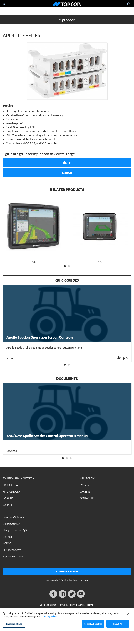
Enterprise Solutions (13, 517)
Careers (85, 491)
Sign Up (67, 172)
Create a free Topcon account (74, 580)
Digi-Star (7, 536)
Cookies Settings (48, 605)
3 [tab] (71, 458)
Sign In (67, 162)
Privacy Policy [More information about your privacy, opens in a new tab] (49, 618)
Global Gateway (11, 523)
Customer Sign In (67, 571)
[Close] (128, 615)
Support (8, 504)
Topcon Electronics (13, 556)
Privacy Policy (67, 604)
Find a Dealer (11, 491)
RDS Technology (12, 549)
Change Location (17, 530)
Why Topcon (88, 478)
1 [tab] (65, 266)
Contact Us (87, 498)
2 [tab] (69, 266)
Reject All (117, 625)
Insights (8, 498)
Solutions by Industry (18, 478)
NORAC (7, 543)
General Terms (85, 604)
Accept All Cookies (93, 625)
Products (10, 484)
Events (84, 484)
